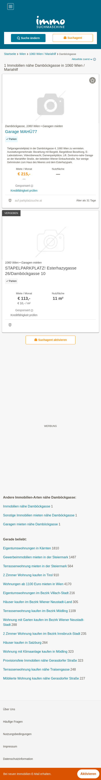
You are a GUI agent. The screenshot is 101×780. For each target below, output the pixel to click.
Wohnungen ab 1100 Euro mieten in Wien (33, 584)
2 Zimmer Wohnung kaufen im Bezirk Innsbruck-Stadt (41, 634)
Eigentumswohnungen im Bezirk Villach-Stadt (36, 593)
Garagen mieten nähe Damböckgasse (30, 524)
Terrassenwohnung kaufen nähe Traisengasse (36, 669)
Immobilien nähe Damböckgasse (26, 506)
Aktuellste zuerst (82, 59)
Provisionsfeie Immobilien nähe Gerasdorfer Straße (40, 660)
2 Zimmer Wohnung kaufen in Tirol (28, 575)
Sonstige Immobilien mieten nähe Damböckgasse (38, 515)
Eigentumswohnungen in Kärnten (27, 548)
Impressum (10, 746)
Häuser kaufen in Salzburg (22, 643)
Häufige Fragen (13, 721)
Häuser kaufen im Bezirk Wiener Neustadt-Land (37, 602)
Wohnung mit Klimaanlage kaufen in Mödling (35, 651)
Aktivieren (88, 774)
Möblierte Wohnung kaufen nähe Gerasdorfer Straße (41, 678)
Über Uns (9, 709)
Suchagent (72, 37)
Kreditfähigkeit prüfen (24, 190)
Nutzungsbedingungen (17, 734)
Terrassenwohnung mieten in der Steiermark (35, 566)
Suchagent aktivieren (50, 340)
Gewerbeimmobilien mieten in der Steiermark (35, 557)
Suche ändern (28, 38)
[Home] (50, 22)
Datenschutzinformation (18, 759)
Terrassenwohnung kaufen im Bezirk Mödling (35, 611)
